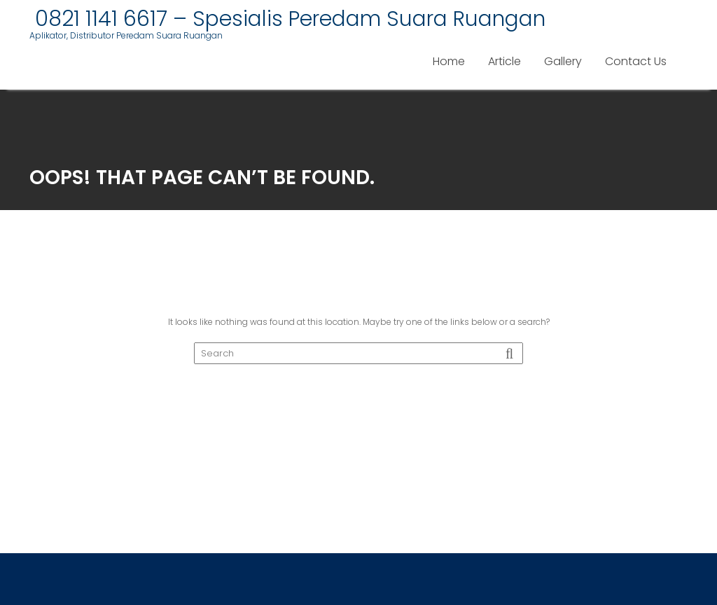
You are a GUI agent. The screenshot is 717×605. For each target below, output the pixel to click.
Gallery (563, 61)
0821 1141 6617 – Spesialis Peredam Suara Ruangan (287, 19)
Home (449, 61)
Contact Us (636, 61)
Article (504, 61)
